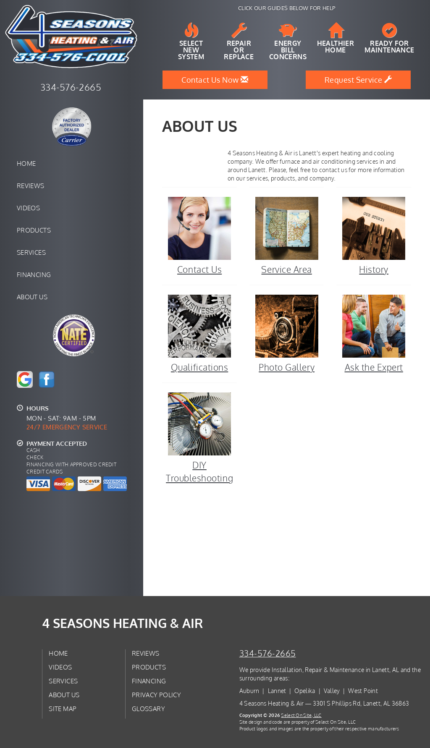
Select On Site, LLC (301, 715)
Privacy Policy (156, 694)
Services (31, 252)
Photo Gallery (286, 333)
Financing (34, 274)
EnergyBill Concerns (288, 41)
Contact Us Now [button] (214, 79)
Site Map (62, 708)
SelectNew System (191, 41)
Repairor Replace (239, 41)
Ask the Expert (373, 333)
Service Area (286, 235)
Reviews (31, 185)
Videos (28, 208)
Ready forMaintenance (389, 38)
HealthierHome (335, 38)
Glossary (148, 708)
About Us (32, 297)
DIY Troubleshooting (199, 438)
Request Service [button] (358, 79)
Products (34, 230)
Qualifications (199, 333)
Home (26, 163)
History (373, 235)
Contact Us (199, 235)
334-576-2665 (267, 653)
